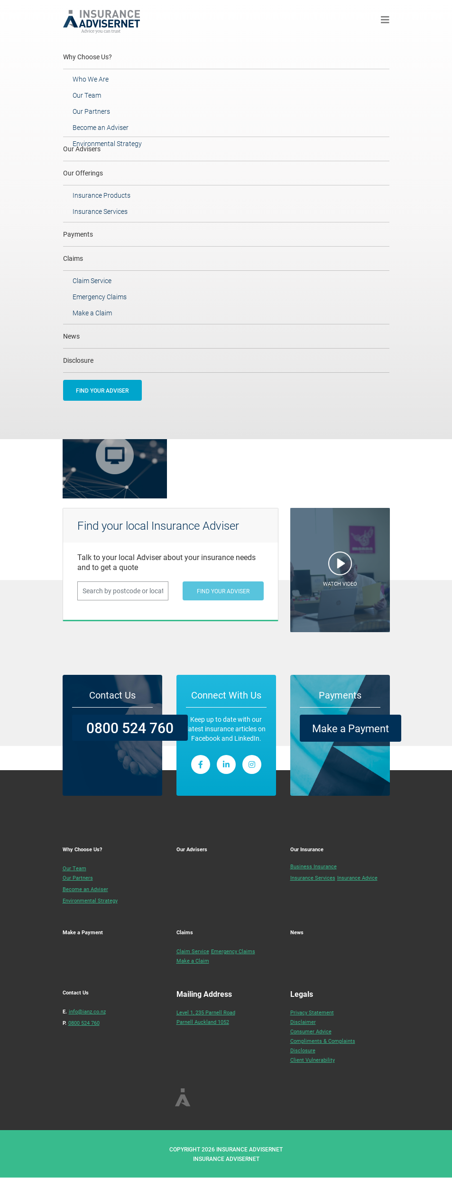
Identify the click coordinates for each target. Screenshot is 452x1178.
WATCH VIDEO (340, 583)
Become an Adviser (101, 127)
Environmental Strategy (107, 143)
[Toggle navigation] (385, 20)
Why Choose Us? (100, 56)
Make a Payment (350, 728)
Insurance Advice (357, 877)
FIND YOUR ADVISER (102, 390)
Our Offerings (83, 172)
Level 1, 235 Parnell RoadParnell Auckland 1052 (205, 1017)
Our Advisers (191, 849)
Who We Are (91, 78)
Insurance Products (101, 195)
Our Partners (91, 111)
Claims (73, 258)
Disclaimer (303, 1021)
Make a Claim (92, 312)
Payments (78, 234)
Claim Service (92, 280)
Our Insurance (306, 849)
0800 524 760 (130, 727)
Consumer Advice (311, 1031)
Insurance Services (100, 211)
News (71, 336)
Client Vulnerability (312, 1059)
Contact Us (76, 992)
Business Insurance (313, 866)
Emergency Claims (100, 296)
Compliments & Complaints (322, 1040)
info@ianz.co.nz (87, 1011)
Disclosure (78, 360)
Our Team (87, 95)
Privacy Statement (312, 1012)
